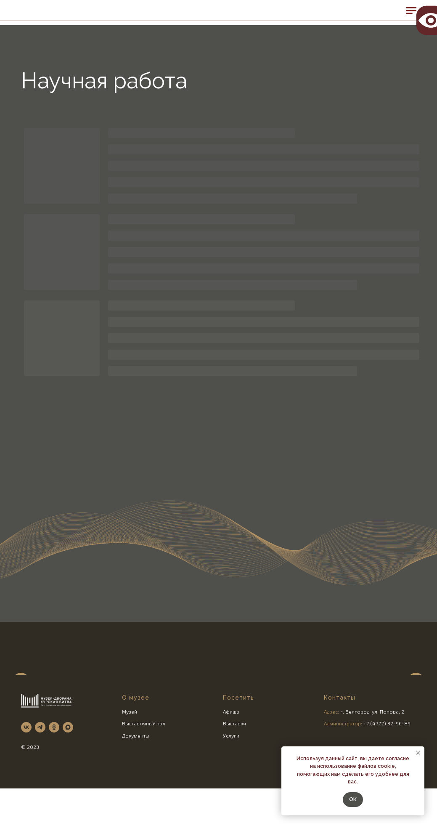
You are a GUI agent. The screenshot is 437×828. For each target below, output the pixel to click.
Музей (129, 759)
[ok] (54, 774)
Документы (135, 783)
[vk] (26, 774)
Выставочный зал (143, 770)
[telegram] (40, 774)
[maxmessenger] (68, 774)
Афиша (231, 759)
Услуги (231, 783)
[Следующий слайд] (416, 690)
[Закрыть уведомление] (418, 752)
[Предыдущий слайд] (21, 690)
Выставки (234, 770)
